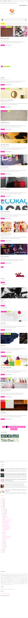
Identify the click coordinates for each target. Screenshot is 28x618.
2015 (2, 501)
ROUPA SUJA (3, 323)
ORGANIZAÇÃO (3, 581)
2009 (2, 549)
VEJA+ (2, 45)
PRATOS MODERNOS (5, 256)
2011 (2, 506)
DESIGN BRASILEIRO (7, 334)
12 (11, 429)
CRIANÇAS (25, 574)
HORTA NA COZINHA (5, 145)
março (4, 545)
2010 (2, 508)
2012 (2, 505)
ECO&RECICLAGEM (15, 576)
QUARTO (5, 583)
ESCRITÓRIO (3, 27)
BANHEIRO (9, 311)
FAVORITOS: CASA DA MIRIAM (7, 100)
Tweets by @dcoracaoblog (5, 593)
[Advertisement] (14, 56)
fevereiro (4, 546)
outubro (4, 512)
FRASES (2, 267)
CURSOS (2, 200)
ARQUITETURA (14, 574)
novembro (4, 510)
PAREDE (8, 581)
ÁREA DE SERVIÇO (4, 311)
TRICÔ (9, 111)
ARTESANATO (21, 574)
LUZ (5, 222)
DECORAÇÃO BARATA (6, 66)
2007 (2, 552)
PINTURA (21, 581)
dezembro (4, 509)
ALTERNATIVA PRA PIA (5, 189)
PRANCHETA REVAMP (5, 38)
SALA (13, 584)
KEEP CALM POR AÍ (4, 167)
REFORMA (5, 584)
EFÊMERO (3, 78)
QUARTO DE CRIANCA (20, 583)
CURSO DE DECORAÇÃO (5, 211)
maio (3, 542)
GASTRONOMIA (3, 356)
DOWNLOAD (3, 155)
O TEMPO (2, 278)
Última (16, 429)
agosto (4, 514)
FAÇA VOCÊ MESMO (9, 27)
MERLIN (2, 300)
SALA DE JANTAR (17, 584)
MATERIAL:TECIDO (23, 580)
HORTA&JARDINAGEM (4, 133)
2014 (2, 502)
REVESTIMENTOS (9, 584)
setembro (4, 513)
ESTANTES (25, 576)
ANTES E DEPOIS (9, 574)
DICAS (5, 576)
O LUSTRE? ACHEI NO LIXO (6, 234)
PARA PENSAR (9, 356)
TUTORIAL (22, 584)
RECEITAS (2, 584)
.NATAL (2, 574)
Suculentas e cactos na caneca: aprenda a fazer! (14, 485)
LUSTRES (2, 222)
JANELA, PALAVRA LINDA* (6, 390)
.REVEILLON (5, 574)
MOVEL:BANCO (3, 378)
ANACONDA (3, 345)
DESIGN (2, 334)
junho (3, 541)
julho (3, 516)
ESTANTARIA (3, 412)
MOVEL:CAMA (8, 378)
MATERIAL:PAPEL (10, 580)
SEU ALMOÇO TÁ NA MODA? (6, 367)
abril (3, 543)
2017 (2, 498)
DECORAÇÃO (4, 575)
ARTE (2, 66)
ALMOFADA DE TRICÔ (5, 122)
